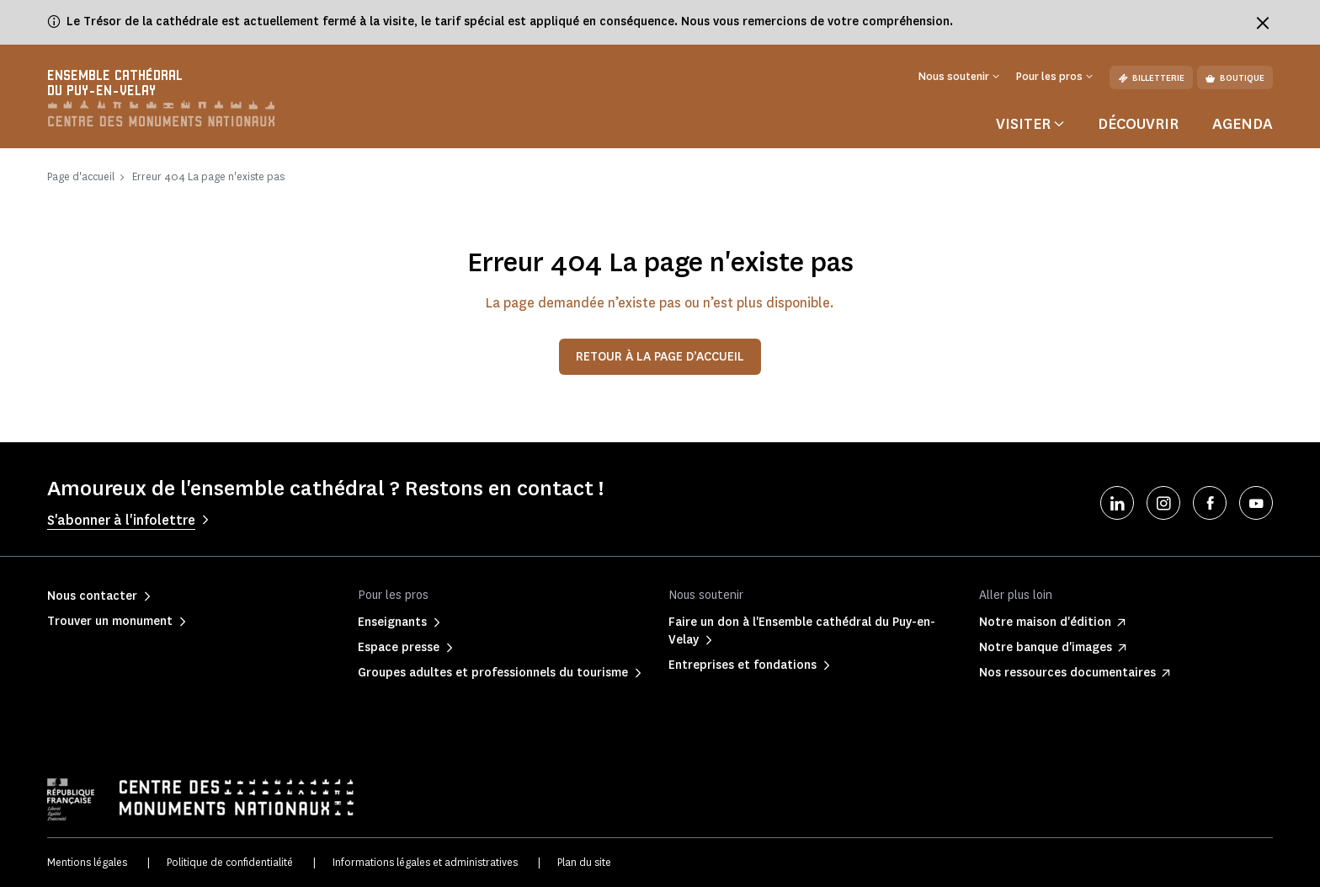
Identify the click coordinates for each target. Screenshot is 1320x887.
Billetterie (1151, 78)
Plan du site (584, 862)
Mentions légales (87, 862)
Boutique (1235, 78)
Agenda (1242, 124)
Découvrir (1138, 124)
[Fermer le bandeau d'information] (1263, 23)
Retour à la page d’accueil (660, 357)
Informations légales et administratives (425, 862)
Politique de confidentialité (230, 862)
